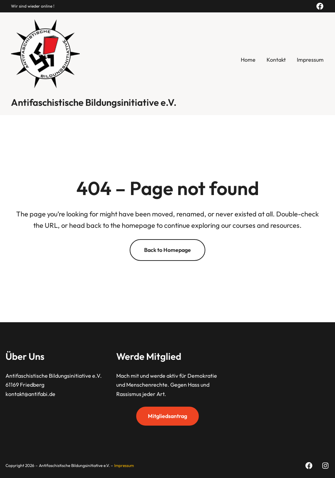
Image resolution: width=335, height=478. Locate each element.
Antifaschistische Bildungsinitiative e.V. (93, 102)
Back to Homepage (167, 249)
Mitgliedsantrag (167, 416)
